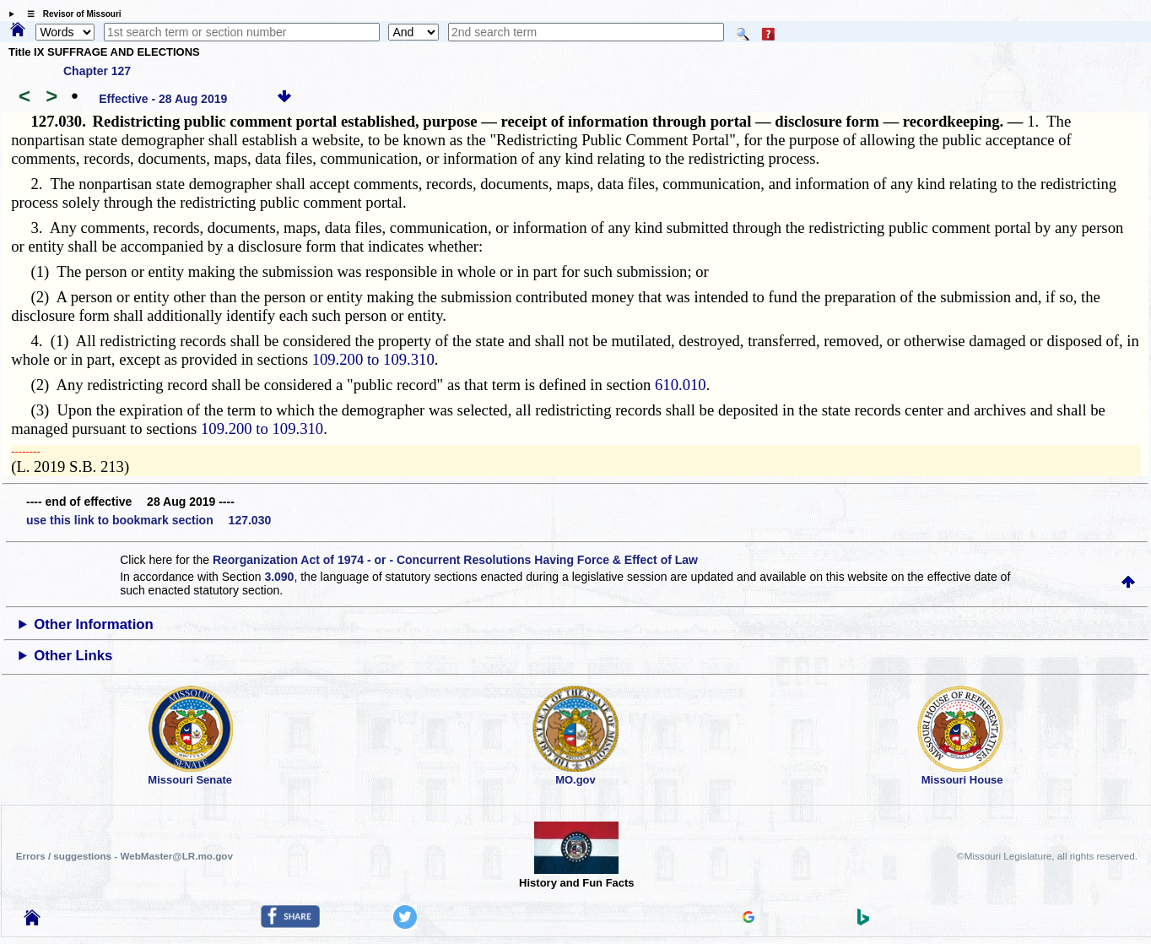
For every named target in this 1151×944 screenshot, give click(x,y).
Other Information (94, 624)
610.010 (680, 384)
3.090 (279, 576)
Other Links (73, 656)
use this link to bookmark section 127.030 (148, 520)
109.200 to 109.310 (373, 359)
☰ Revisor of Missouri (70, 14)
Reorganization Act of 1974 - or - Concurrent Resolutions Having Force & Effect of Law (455, 560)
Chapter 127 (97, 71)
